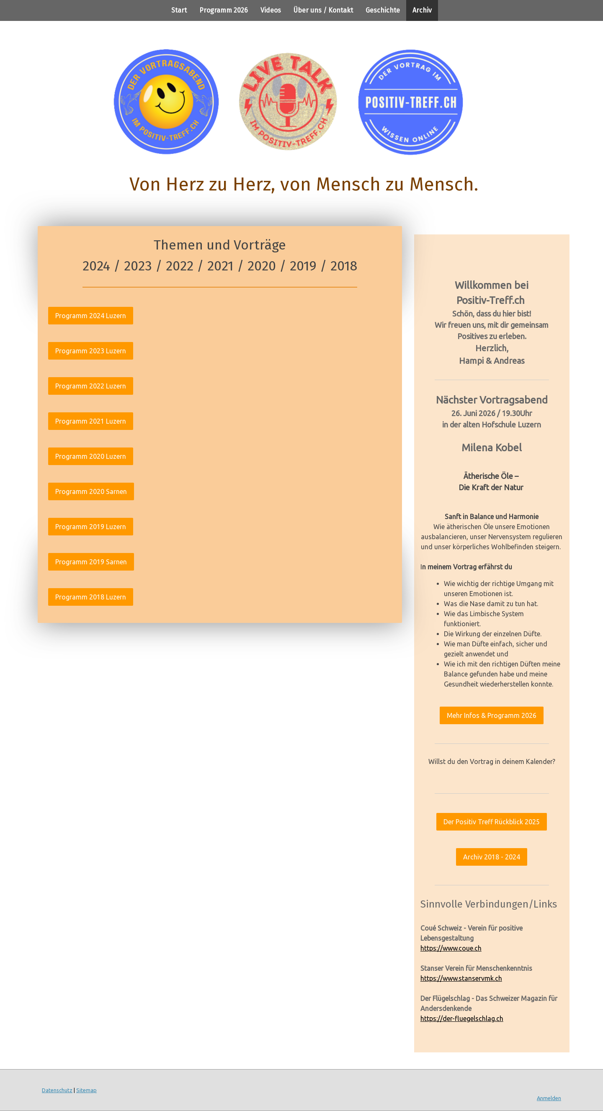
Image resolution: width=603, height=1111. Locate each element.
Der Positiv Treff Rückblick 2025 (491, 822)
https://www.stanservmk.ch (461, 978)
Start (179, 10)
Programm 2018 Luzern (90, 597)
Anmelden (549, 1098)
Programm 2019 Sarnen (91, 562)
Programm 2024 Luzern (90, 315)
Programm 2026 (223, 10)
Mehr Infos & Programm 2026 (491, 715)
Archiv (422, 10)
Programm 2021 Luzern (90, 421)
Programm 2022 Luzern (90, 386)
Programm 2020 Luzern (90, 456)
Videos (270, 10)
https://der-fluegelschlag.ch (461, 1018)
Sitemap (86, 1090)
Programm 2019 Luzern (90, 526)
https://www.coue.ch (451, 948)
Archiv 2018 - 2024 (491, 857)
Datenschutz (57, 1090)
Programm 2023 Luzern (90, 351)
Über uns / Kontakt (323, 10)
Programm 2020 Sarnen (91, 491)
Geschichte (383, 10)
